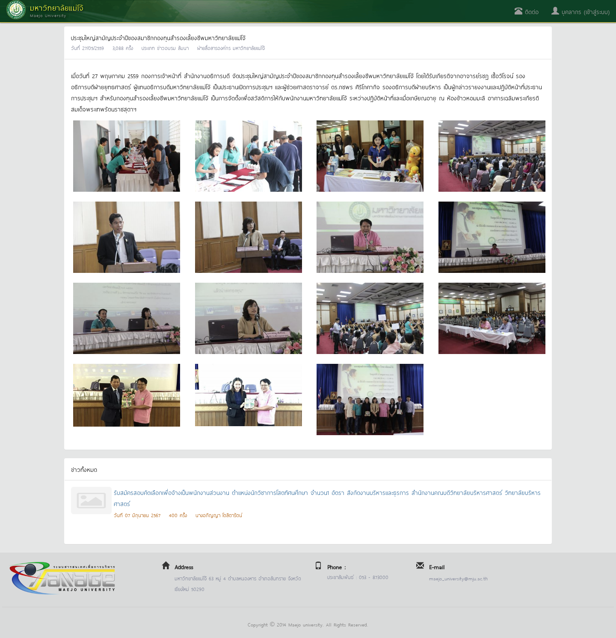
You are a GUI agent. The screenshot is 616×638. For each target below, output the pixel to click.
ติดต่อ (527, 11)
